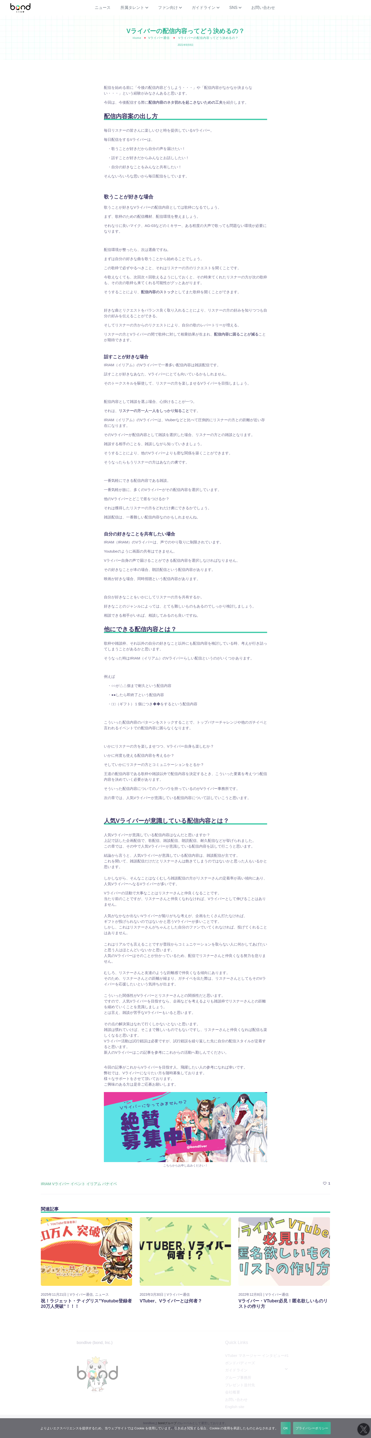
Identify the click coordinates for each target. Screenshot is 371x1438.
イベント (77, 1188)
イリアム (93, 1188)
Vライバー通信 (159, 42)
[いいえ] (364, 1428)
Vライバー (61, 1188)
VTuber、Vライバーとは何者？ (171, 1305)
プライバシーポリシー (312, 1428)
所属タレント (132, 10)
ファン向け (168, 10)
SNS (233, 10)
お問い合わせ (263, 10)
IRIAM (46, 1188)
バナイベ (109, 1188)
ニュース (103, 10)
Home (137, 42)
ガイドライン (203, 10)
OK (285, 1428)
